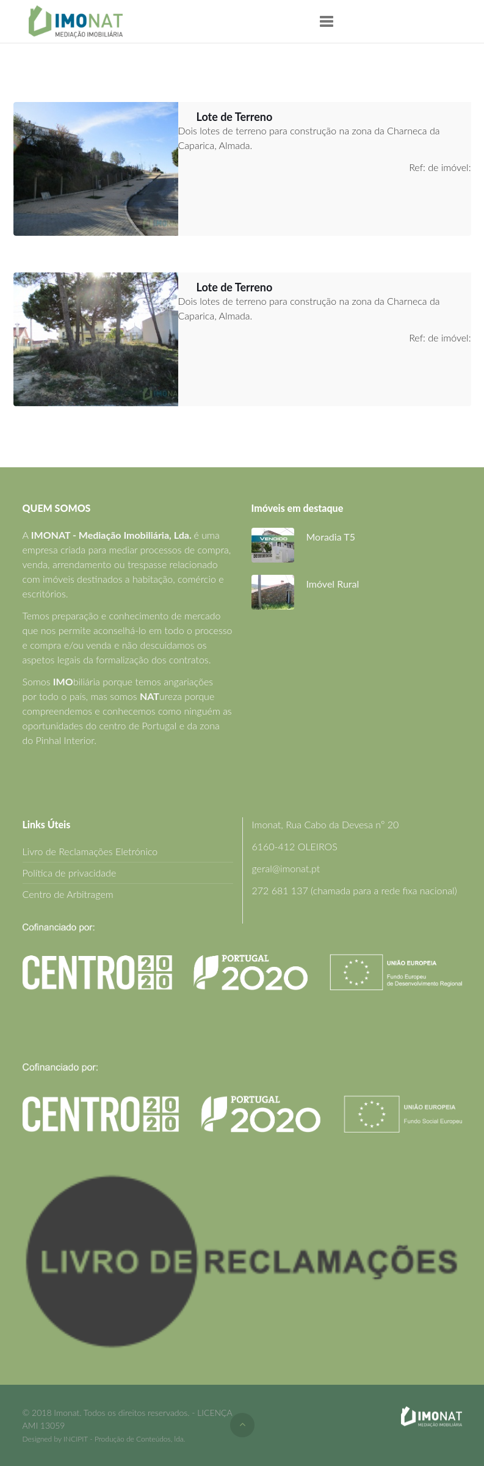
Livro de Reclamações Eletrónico (90, 851)
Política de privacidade (70, 872)
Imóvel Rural (332, 583)
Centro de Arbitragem (68, 894)
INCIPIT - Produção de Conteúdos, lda (123, 1438)
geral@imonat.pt (286, 868)
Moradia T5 (330, 536)
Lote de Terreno (235, 116)
